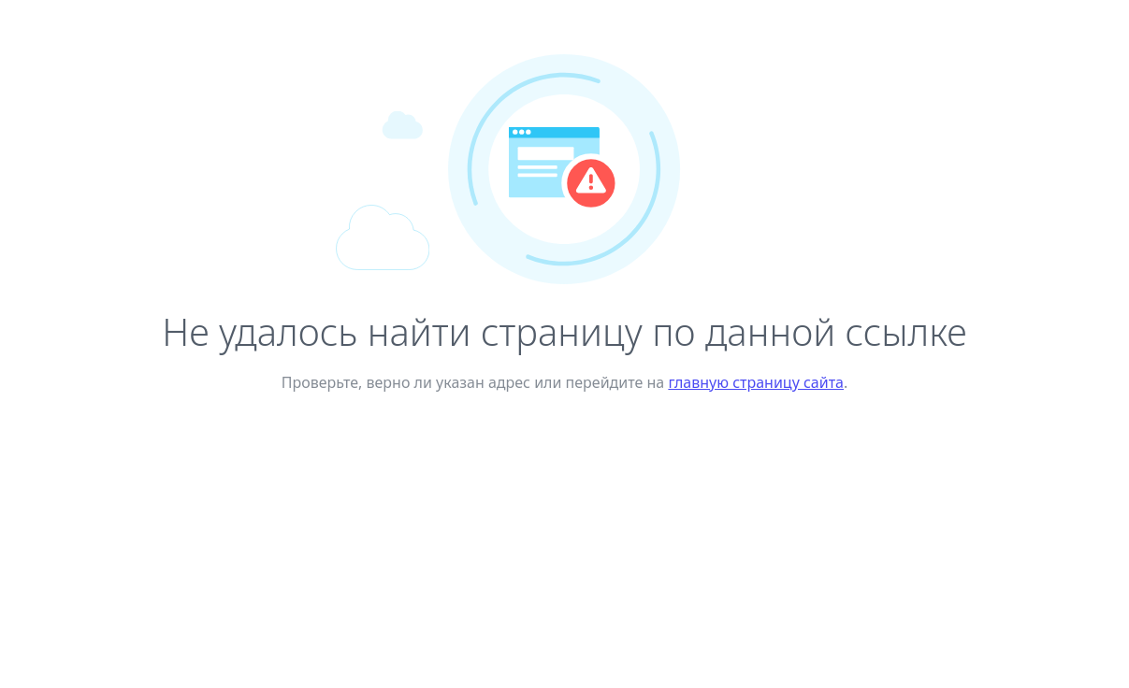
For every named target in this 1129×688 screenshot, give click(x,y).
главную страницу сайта (756, 382)
